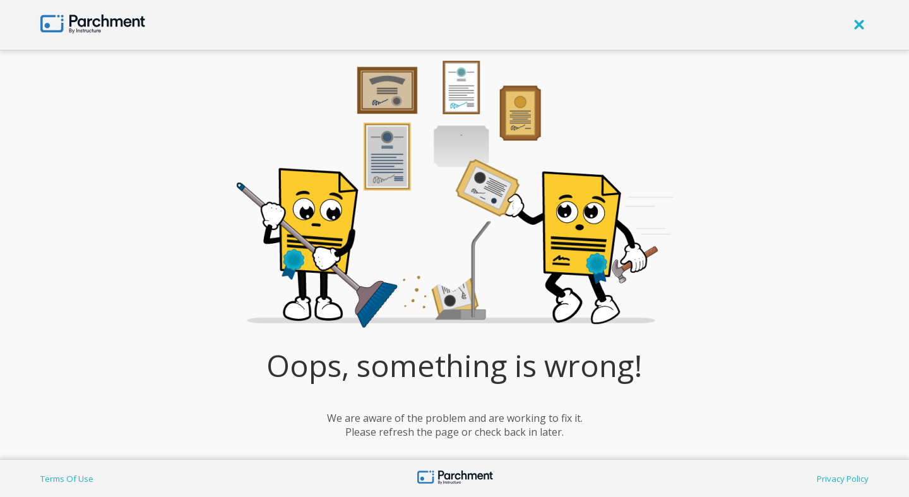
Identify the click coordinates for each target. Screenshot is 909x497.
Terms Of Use (66, 478)
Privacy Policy (843, 478)
